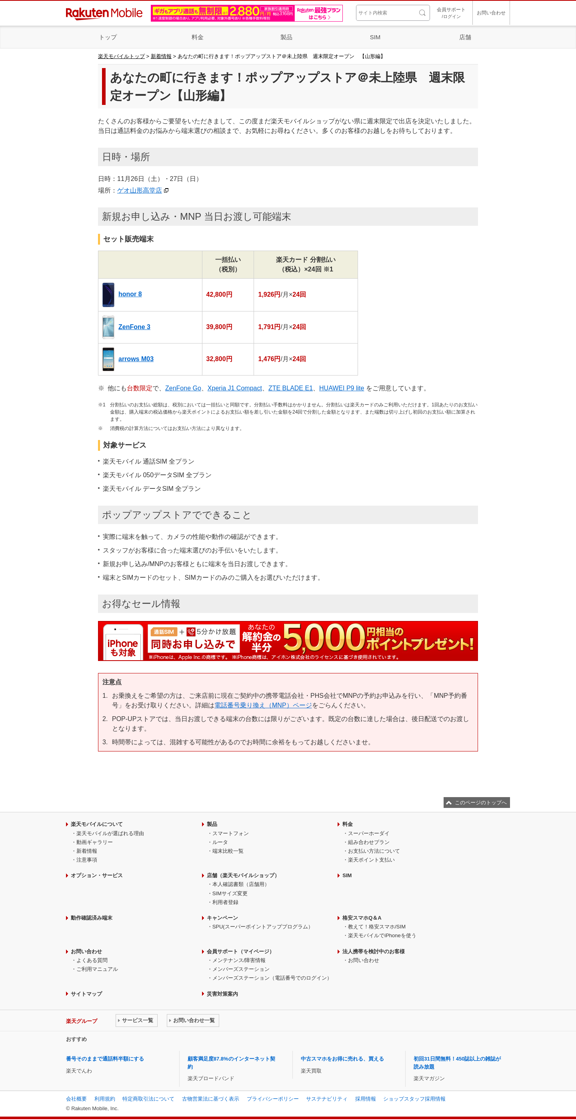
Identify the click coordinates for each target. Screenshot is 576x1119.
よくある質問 (92, 960)
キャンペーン (222, 918)
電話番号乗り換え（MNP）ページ (263, 705)
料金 (198, 37)
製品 (286, 37)
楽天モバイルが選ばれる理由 (110, 833)
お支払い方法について (374, 851)
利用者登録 (225, 902)
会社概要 (76, 1099)
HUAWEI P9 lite (341, 388)
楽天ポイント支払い (371, 860)
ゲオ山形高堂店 (139, 190)
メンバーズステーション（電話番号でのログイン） (272, 978)
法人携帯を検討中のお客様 (373, 951)
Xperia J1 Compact (235, 388)
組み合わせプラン (369, 842)
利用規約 (104, 1099)
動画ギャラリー (94, 842)
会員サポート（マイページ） (240, 951)
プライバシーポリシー (273, 1099)
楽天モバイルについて (97, 824)
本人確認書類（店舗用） (241, 884)
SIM (375, 37)
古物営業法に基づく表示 (210, 1099)
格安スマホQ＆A (362, 918)
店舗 (465, 37)
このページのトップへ (481, 803)
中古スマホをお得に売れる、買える (342, 1059)
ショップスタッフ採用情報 (414, 1099)
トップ (108, 37)
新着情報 (161, 56)
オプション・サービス (97, 875)
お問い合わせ (491, 13)
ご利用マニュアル (97, 969)
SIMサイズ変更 (230, 893)
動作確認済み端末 (91, 918)
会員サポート (451, 13)
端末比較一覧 (228, 851)
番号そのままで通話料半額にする (105, 1059)
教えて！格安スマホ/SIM (377, 927)
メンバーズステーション (241, 969)
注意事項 (86, 860)
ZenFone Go (183, 388)
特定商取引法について (148, 1099)
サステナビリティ (327, 1099)
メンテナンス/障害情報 (239, 960)
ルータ (220, 842)
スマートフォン (230, 833)
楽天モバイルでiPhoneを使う (382, 935)
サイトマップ (86, 994)
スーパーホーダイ (369, 833)
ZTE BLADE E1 (290, 388)
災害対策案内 (222, 994)
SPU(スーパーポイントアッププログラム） (262, 927)
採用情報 (365, 1099)
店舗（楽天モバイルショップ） (243, 875)
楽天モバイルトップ (121, 56)
